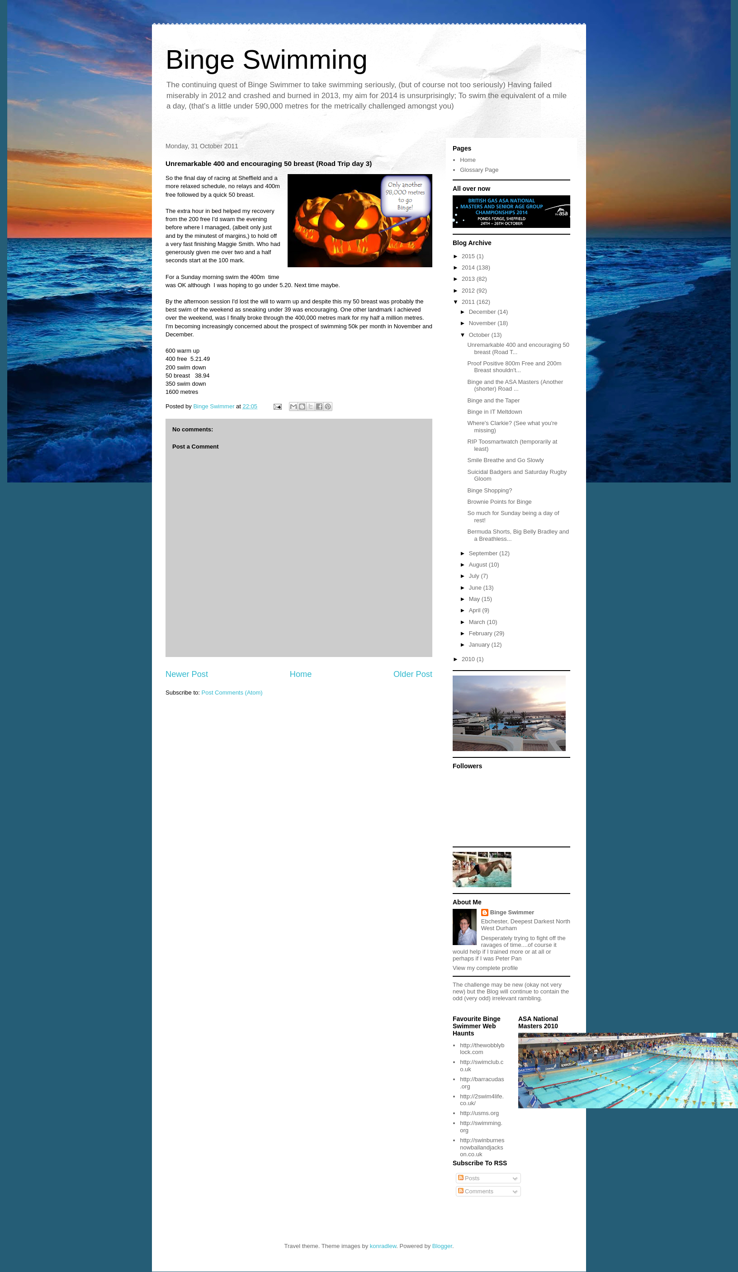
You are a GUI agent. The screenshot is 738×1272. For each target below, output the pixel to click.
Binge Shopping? (489, 490)
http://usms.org (479, 1113)
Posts (469, 1178)
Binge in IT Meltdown (494, 411)
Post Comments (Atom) (232, 692)
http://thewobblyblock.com (482, 1049)
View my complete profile (485, 968)
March (478, 622)
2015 (469, 256)
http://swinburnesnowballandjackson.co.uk (482, 1147)
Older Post (412, 674)
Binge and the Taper (493, 400)
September (484, 553)
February (481, 633)
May (475, 599)
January (480, 644)
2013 (469, 278)
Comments (475, 1191)
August (479, 564)
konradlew (383, 1246)
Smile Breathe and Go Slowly (505, 460)
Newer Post (187, 674)
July (475, 575)
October (480, 334)
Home (301, 674)
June (476, 587)
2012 (469, 290)
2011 (469, 301)
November (483, 323)
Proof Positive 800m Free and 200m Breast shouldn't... (514, 367)
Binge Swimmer (512, 912)
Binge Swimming (267, 59)
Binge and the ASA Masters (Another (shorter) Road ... (515, 385)
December (483, 311)
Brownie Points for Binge (499, 501)
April (476, 610)
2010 (469, 659)
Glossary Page (479, 169)
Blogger (442, 1246)
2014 (469, 267)
